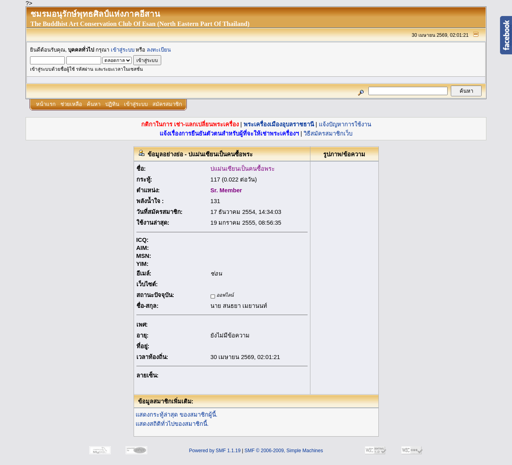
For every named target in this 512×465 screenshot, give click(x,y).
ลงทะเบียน (159, 50)
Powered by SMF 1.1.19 (215, 450)
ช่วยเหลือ (71, 104)
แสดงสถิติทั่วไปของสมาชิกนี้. (172, 424)
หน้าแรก (46, 104)
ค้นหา (93, 104)
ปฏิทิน (112, 104)
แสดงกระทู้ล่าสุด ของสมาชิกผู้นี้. (177, 414)
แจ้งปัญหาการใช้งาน (345, 124)
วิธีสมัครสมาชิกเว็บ (328, 133)
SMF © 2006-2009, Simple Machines (283, 450)
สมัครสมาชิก (167, 104)
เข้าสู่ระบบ (122, 50)
